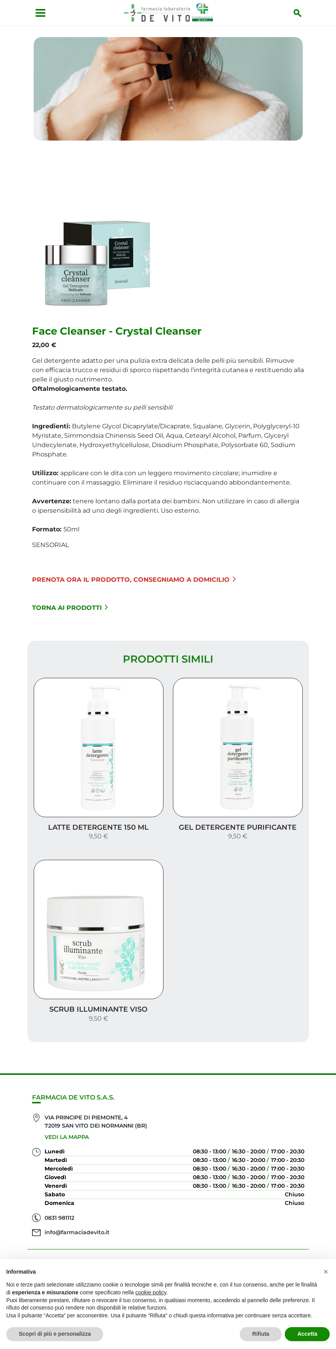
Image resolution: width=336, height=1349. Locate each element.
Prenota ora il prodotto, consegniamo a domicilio (134, 572)
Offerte (168, 1247)
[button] (326, 1271)
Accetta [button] (307, 1334)
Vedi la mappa (67, 1098)
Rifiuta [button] (261, 1334)
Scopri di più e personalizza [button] (55, 1334)
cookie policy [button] (150, 1292)
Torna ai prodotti (70, 600)
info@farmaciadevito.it (77, 1193)
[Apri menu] (35, 12)
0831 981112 (59, 1179)
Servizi (168, 1235)
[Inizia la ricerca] (302, 13)
